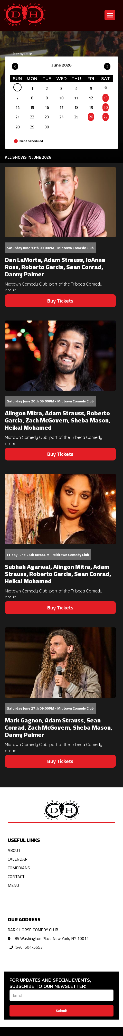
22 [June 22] (32, 117)
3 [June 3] (61, 88)
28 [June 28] (17, 127)
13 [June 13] (105, 98)
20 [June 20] (105, 107)
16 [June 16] (47, 107)
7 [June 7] (17, 98)
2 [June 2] (47, 88)
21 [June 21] (17, 117)
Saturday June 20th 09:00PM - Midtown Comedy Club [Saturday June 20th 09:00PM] (50, 401)
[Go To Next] (107, 65)
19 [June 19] (91, 107)
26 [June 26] (91, 117)
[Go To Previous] (15, 65)
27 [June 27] (105, 117)
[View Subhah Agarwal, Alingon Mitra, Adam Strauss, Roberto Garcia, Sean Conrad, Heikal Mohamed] (60, 509)
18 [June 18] (76, 107)
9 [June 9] (47, 98)
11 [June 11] (76, 98)
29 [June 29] (32, 127)
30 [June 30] (47, 127)
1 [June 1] (32, 88)
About (14, 850)
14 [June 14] (17, 107)
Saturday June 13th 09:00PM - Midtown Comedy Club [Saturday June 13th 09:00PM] (50, 247)
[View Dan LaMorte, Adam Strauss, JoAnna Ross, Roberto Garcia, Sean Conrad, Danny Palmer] (60, 202)
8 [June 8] (32, 98)
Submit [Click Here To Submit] (62, 1010)
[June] (17, 88)
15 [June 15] (32, 107)
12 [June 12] (91, 98)
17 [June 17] (61, 107)
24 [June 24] (61, 117)
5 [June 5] (91, 88)
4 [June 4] (76, 88)
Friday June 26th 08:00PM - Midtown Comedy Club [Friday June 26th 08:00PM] (48, 554)
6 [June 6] (106, 87)
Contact (16, 876)
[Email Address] (61, 995)
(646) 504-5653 (29, 947)
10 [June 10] (61, 98)
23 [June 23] (47, 117)
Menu (13, 885)
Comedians (19, 868)
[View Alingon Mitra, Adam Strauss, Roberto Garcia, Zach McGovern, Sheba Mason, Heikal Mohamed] (60, 356)
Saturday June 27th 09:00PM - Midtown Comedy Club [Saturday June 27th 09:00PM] (50, 708)
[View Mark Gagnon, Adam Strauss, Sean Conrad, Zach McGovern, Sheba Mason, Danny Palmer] (60, 662)
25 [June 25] (76, 117)
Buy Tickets (60, 300)
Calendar (17, 859)
